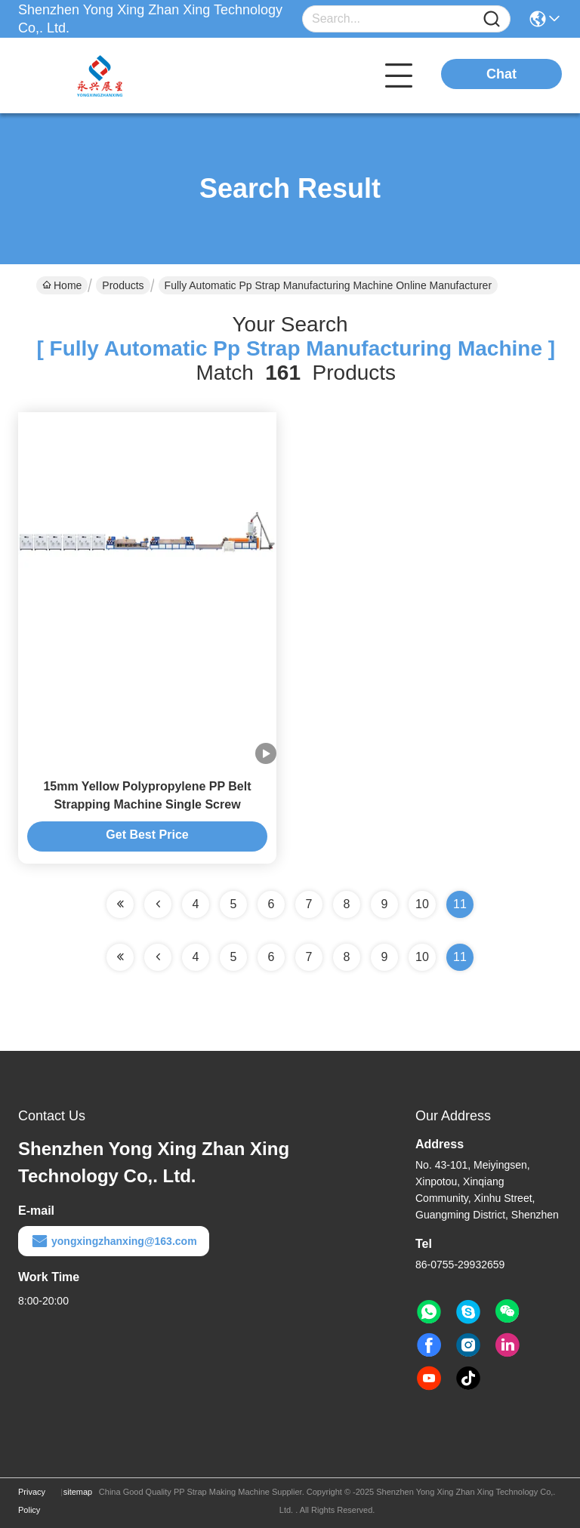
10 (422, 904)
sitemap (78, 1491)
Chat (501, 74)
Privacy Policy (31, 1500)
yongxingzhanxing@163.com (113, 1241)
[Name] (492, 19)
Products (122, 285)
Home (62, 285)
